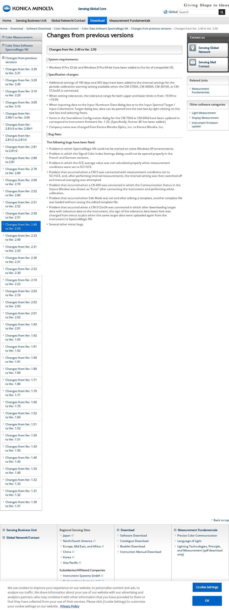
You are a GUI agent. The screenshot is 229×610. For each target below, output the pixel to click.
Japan (68, 535)
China (69, 552)
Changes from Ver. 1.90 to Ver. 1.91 (21, 360)
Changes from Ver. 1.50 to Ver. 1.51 (21, 437)
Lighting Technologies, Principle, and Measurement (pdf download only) (199, 550)
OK (207, 603)
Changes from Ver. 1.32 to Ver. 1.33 (21, 482)
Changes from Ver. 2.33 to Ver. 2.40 (21, 238)
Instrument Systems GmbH (83, 576)
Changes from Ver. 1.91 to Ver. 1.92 (21, 349)
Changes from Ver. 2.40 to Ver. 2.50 (21, 226)
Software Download (38, 28)
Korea (69, 557)
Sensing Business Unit (31, 20)
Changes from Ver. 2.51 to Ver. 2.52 (21, 204)
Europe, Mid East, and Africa (84, 546)
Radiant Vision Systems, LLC (83, 581)
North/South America (79, 541)
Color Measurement (66, 28)
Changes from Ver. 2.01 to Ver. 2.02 (21, 315)
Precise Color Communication (197, 535)
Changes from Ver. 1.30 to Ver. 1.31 (21, 504)
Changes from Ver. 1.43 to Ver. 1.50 (21, 448)
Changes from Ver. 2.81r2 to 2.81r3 (17, 138)
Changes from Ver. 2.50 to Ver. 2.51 (21, 215)
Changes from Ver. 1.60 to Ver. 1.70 (21, 404)
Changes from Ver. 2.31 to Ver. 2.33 (21, 249)
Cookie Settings (207, 589)
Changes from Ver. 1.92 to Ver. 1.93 (21, 337)
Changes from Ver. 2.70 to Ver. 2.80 (21, 171)
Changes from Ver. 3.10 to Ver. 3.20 (21, 93)
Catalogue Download (134, 541)
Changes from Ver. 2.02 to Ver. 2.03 (21, 304)
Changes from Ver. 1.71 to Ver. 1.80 (21, 382)
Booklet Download (132, 546)
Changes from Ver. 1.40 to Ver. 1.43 (21, 460)
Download (97, 20)
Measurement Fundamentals (129, 20)
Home (6, 20)
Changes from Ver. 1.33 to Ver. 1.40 (21, 471)
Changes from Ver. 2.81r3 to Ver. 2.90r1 (19, 127)
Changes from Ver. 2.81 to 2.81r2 (21, 149)
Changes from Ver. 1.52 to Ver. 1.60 (21, 415)
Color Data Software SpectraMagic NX (105, 28)
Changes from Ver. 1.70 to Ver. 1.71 (21, 393)
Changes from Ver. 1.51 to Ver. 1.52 (21, 426)
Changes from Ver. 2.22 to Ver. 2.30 (21, 271)
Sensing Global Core (92, 9)
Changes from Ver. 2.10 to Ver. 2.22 (21, 282)
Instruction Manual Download (140, 552)
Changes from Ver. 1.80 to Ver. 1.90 (21, 371)
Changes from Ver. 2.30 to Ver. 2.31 (21, 260)
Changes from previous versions (151, 28)
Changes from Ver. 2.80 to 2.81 (21, 160)
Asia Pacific (72, 563)
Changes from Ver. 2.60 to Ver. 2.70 (21, 182)
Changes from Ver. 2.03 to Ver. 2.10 (21, 293)
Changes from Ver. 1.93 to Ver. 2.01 (21, 326)
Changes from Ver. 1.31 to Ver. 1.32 (21, 493)
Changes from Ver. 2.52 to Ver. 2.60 (21, 193)
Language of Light (189, 541)
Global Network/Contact (68, 20)
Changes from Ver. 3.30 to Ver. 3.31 (21, 71)
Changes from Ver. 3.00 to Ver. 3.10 (21, 104)
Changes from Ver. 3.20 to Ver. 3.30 (21, 82)
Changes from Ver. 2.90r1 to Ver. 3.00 (17, 115)
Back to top (221, 520)
